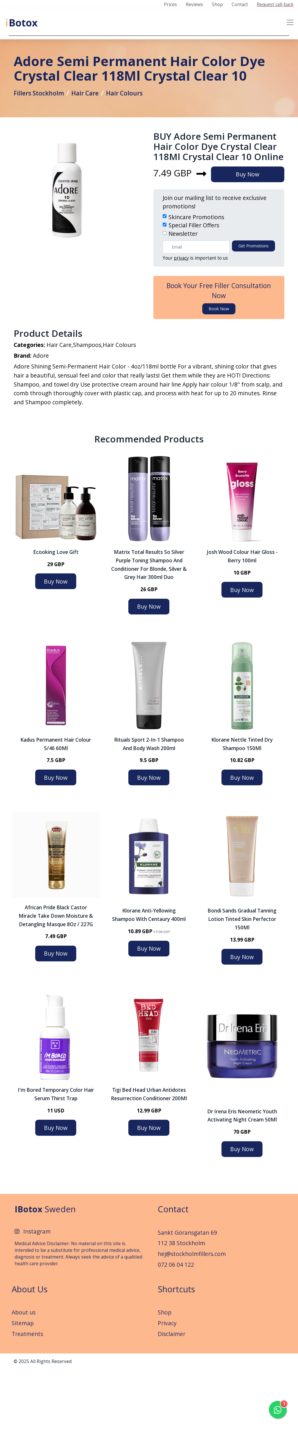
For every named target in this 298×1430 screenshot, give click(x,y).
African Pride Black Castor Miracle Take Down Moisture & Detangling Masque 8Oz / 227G (56, 976)
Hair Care (92, 123)
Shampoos (87, 402)
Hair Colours (135, 123)
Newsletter (183, 287)
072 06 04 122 (176, 1325)
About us (24, 1372)
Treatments (27, 1394)
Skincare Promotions (196, 271)
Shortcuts (176, 1349)
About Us (29, 1349)
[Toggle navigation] (290, 22)
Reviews (194, 4)
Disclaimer (171, 1394)
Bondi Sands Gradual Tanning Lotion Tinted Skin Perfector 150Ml (241, 979)
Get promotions (253, 299)
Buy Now (252, 228)
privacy (181, 312)
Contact (240, 4)
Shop (217, 4)
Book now (219, 362)
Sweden (45, 1269)
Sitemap (23, 1383)
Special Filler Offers (193, 279)
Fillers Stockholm (42, 123)
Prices (170, 4)
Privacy (167, 1383)
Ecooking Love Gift (56, 612)
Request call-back (275, 4)
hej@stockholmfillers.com (192, 1314)
